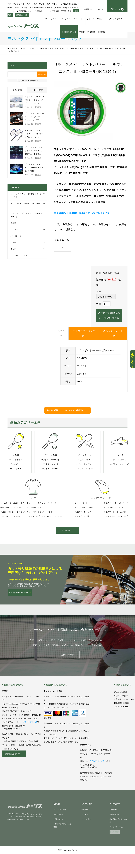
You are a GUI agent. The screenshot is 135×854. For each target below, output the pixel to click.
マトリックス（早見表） (84, 333)
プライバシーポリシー (117, 827)
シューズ (90, 19)
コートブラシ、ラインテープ (116, 516)
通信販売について (69, 32)
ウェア (100, 19)
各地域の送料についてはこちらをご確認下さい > (67, 410)
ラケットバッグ (80, 503)
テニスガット (15, 464)
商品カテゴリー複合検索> (27, 80)
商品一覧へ (66, 530)
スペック (61, 333)
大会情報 (91, 32)
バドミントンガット (84, 464)
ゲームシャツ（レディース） (12, 507)
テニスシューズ (119, 460)
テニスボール (15, 469)
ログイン (99, 9)
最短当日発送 (21, 15)
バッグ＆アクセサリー (114, 19)
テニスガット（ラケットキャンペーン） (25, 205)
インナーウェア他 (34, 507)
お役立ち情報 (58, 814)
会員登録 (88, 9)
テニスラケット (15, 460)
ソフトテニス (64, 19)
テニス (54, 19)
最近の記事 (17, 90)
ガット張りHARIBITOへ (18, 593)
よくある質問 (114, 832)
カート (119, 9)
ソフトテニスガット (50, 464)
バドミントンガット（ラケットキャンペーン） (26, 215)
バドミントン (78, 19)
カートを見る (86, 819)
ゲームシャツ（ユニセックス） (13, 503)
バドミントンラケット (85, 460)
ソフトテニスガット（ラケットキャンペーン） (26, 195)
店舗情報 (101, 32)
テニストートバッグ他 (83, 507)
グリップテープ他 (81, 516)
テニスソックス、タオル (114, 507)
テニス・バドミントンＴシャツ (13, 512)
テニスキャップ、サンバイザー (116, 503)
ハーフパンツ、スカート (10, 516)
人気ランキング (132, 359)
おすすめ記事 (37, 90)
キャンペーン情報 (60, 810)
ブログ (82, 32)
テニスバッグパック (82, 512)
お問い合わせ (67, 654)
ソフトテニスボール (50, 469)
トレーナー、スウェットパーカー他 (41, 503)
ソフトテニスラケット (50, 460)
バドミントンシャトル (85, 469)
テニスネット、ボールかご (115, 512)
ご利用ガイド (114, 810)
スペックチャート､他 (113, 333)
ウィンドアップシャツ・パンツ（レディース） (46, 516)
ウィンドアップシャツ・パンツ (40, 512)
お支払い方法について (56, 685)
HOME (45, 19)
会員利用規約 (114, 814)
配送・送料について (13, 685)
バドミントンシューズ (119, 464)
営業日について (123, 685)
